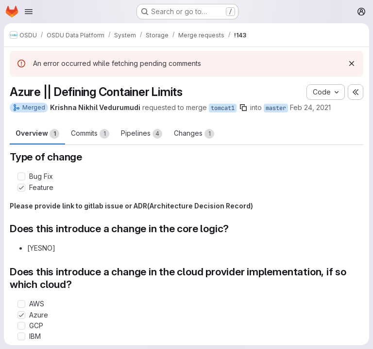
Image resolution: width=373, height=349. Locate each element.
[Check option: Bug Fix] (21, 176)
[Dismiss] (351, 63)
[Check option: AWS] (21, 304)
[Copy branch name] (243, 107)
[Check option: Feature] (21, 187)
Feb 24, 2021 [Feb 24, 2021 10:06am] (310, 107)
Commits (90, 134)
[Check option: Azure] (21, 315)
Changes (194, 134)
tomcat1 (223, 108)
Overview (37, 134)
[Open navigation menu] (28, 11)
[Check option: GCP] (21, 326)
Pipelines (141, 134)
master (276, 108)
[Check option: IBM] (21, 336)
